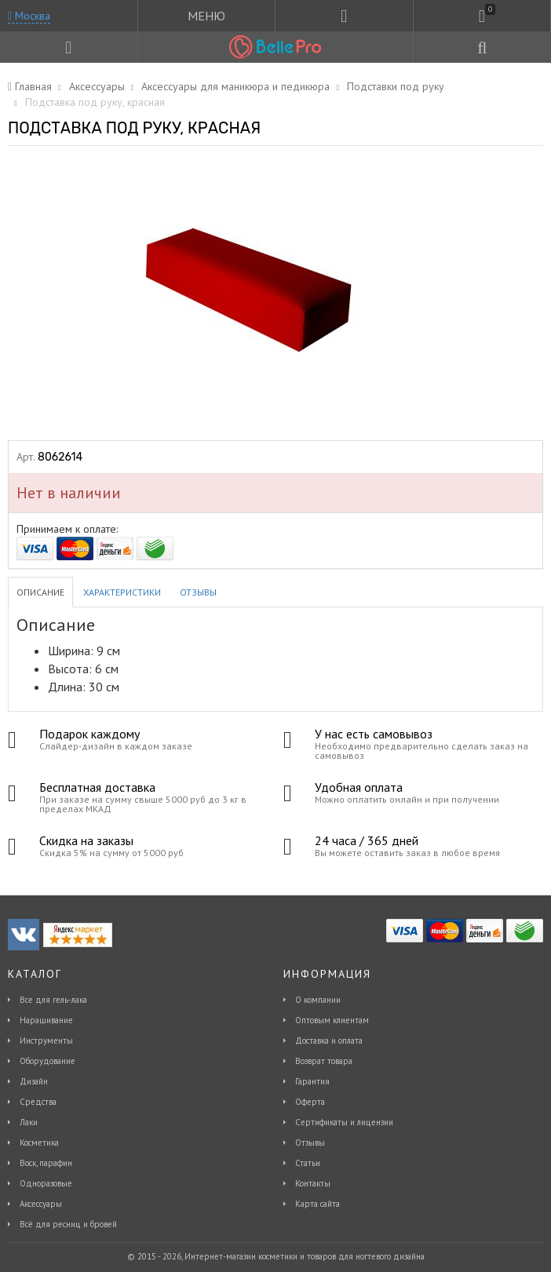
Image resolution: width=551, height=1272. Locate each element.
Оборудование (47, 1060)
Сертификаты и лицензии (344, 1122)
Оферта (310, 1101)
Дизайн (34, 1081)
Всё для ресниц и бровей (68, 1224)
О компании (318, 999)
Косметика (39, 1142)
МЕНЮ (206, 16)
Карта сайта (317, 1203)
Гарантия (312, 1081)
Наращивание (46, 1020)
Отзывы (198, 592)
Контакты (312, 1183)
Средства (38, 1101)
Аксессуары (41, 1203)
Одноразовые (46, 1183)
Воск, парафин (46, 1162)
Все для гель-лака (53, 999)
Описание (40, 592)
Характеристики (122, 592)
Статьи (307, 1162)
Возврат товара (323, 1060)
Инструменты (46, 1040)
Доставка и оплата (329, 1040)
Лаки (29, 1122)
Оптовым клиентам (332, 1020)
